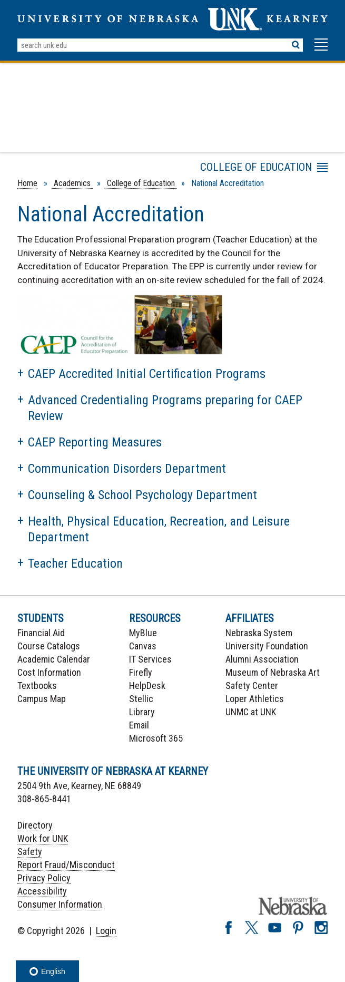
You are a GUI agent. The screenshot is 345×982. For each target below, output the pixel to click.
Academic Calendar (53, 659)
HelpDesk (147, 685)
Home (27, 183)
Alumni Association (262, 659)
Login (106, 930)
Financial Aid (41, 632)
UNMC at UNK (250, 711)
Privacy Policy (44, 877)
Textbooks (37, 685)
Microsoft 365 (156, 738)
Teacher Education (75, 563)
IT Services (150, 659)
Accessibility (42, 891)
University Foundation (266, 646)
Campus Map (41, 698)
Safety (29, 851)
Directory (35, 825)
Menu (211, 169)
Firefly (140, 672)
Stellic (141, 698)
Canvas (142, 646)
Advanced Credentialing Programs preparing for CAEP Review (165, 408)
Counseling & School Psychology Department (142, 495)
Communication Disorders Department (127, 468)
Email (139, 725)
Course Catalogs (48, 646)
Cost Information (49, 672)
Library (142, 711)
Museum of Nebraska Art (272, 672)
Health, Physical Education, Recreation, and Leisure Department (159, 529)
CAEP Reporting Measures (95, 442)
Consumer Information (59, 904)
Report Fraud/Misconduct (66, 864)
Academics (72, 183)
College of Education (141, 183)
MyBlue (143, 632)
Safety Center (251, 685)
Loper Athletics (254, 698)
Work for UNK (42, 838)
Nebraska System (258, 632)
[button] (321, 49)
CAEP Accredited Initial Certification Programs (146, 373)
